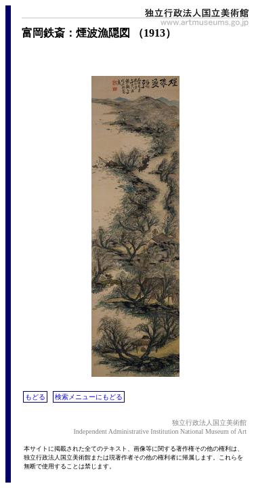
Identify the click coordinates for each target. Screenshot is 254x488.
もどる (35, 397)
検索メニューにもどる (89, 397)
